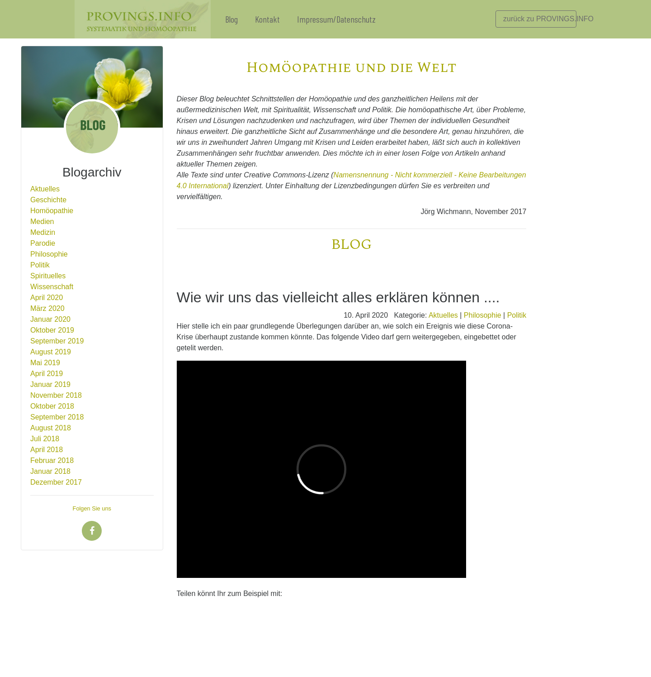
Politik (40, 265)
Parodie (42, 243)
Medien (42, 221)
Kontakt (267, 19)
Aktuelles (45, 189)
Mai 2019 (45, 363)
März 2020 (47, 308)
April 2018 (46, 449)
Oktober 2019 (52, 330)
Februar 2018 (52, 460)
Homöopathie (51, 211)
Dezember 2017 (56, 482)
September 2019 (57, 341)
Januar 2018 (50, 471)
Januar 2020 (50, 319)
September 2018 (57, 417)
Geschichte (48, 200)
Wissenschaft (51, 287)
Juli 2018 (44, 439)
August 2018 (50, 428)
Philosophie (49, 254)
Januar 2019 (50, 384)
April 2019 (46, 373)
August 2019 (50, 352)
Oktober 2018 (52, 406)
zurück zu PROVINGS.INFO (539, 19)
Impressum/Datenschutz (336, 19)
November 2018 (56, 395)
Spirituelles (48, 276)
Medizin (42, 232)
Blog (231, 19)
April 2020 (46, 297)
